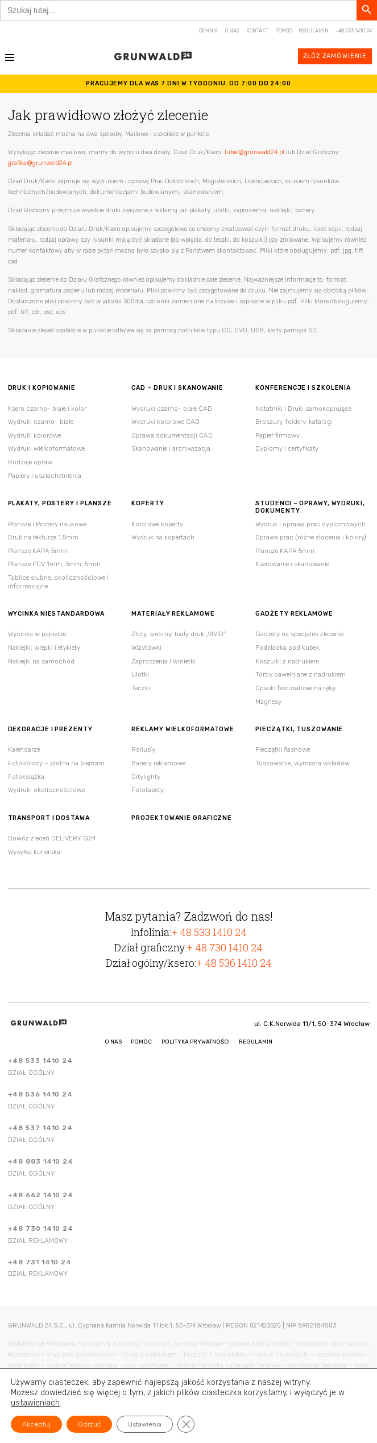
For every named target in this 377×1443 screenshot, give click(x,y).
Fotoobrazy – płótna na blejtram (56, 763)
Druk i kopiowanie (42, 388)
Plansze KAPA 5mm (37, 551)
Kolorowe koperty (157, 524)
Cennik (208, 31)
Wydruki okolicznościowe (46, 790)
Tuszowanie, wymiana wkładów (302, 763)
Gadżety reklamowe (294, 614)
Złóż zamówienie (335, 56)
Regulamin (314, 31)
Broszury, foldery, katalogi (294, 422)
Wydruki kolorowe (34, 435)
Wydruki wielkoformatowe (46, 448)
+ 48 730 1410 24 (225, 947)
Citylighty (145, 777)
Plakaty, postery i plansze (60, 503)
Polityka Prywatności (195, 1041)
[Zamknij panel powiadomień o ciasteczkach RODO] (185, 1424)
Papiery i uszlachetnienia (44, 476)
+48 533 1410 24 (353, 31)
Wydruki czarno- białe (40, 422)
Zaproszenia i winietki (163, 661)
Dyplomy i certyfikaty (286, 448)
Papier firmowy (277, 435)
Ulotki (140, 674)
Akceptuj (36, 1424)
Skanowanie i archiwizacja (170, 448)
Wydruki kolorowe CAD (165, 422)
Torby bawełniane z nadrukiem (300, 674)
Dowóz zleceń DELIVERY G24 (52, 838)
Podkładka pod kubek (287, 648)
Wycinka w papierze (37, 634)
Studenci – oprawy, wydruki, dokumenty (309, 507)
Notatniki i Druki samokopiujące (303, 409)
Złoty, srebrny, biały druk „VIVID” (178, 634)
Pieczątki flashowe (282, 749)
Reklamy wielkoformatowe (182, 729)
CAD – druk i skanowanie (177, 388)
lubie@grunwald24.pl (254, 152)
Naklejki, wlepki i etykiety (44, 648)
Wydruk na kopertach (162, 537)
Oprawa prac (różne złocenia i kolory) (310, 537)
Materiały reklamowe (172, 614)
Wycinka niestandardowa (56, 614)
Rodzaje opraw (30, 462)
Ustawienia (144, 1424)
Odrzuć (89, 1424)
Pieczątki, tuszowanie (299, 729)
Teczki (140, 688)
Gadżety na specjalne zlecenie (299, 634)
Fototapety (147, 790)
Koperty (147, 503)
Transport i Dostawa (49, 818)
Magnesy (268, 702)
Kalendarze (24, 749)
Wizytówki (146, 648)
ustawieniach (35, 1403)
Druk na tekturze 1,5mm (43, 537)
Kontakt (257, 31)
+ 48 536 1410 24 (234, 963)
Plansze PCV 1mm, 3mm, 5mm (54, 564)
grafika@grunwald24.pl (40, 163)
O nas (232, 31)
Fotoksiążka (26, 777)
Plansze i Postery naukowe (47, 524)
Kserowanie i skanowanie (292, 564)
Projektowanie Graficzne (181, 818)
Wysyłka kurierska (34, 852)
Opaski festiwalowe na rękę (295, 688)
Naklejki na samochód (41, 661)
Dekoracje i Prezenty (50, 729)
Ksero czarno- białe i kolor (47, 409)
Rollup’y (143, 749)
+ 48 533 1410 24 (209, 932)
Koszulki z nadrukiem (287, 661)
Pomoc (283, 31)
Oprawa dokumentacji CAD (172, 435)
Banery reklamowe (158, 763)
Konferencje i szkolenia (303, 388)
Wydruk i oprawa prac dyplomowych (310, 524)
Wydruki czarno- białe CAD (171, 409)
